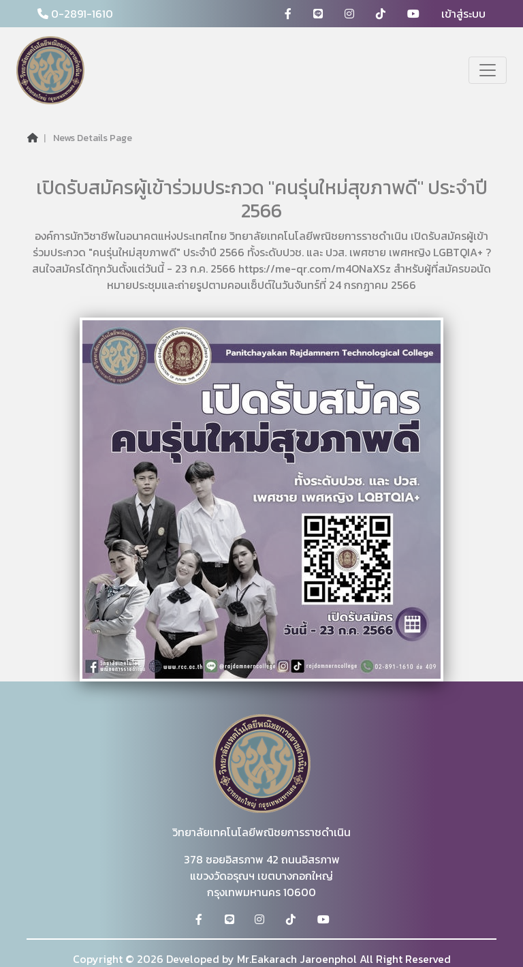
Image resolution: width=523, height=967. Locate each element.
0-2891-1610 (75, 13)
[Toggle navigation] (488, 70)
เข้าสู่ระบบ (463, 13)
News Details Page (92, 138)
